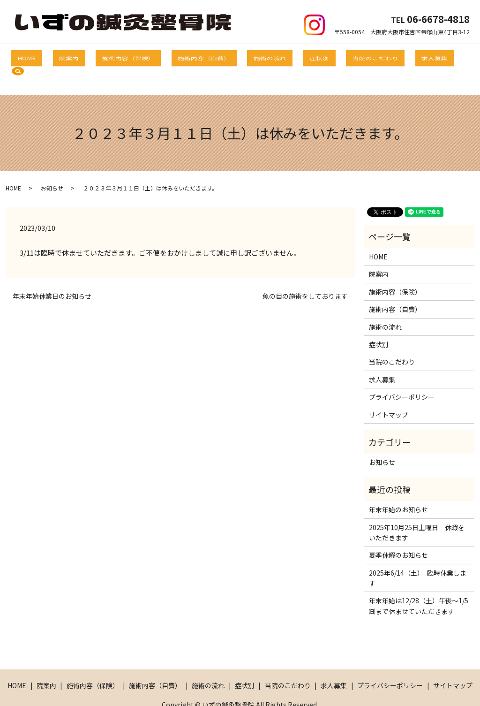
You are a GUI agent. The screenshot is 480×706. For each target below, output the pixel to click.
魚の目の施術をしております (305, 273)
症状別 (299, 56)
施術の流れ (260, 56)
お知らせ (52, 164)
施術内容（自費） (204, 56)
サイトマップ (388, 391)
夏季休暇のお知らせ (398, 532)
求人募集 (395, 56)
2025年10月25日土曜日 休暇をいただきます (417, 509)
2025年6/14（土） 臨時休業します (417, 555)
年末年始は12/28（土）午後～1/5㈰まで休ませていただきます (418, 582)
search (433, 57)
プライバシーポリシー (402, 374)
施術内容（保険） (138, 56)
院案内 (89, 56)
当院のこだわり (345, 56)
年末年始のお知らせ (398, 486)
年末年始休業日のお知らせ (52, 273)
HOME (57, 56)
